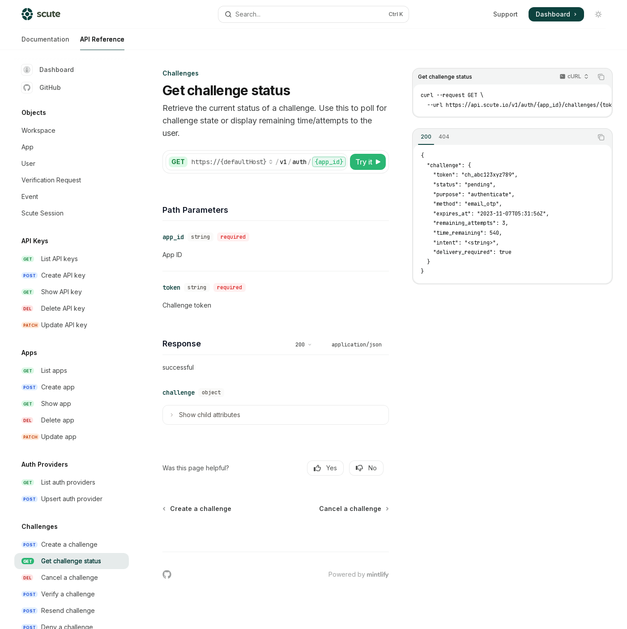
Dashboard (47, 69)
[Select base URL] (232, 161)
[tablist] (503, 137)
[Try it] (368, 162)
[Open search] (313, 14)
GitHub (41, 87)
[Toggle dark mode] (598, 14)
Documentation (45, 42)
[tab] (426, 136)
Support (505, 14)
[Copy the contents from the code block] (601, 77)
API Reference (102, 42)
